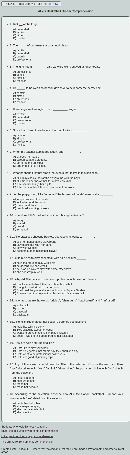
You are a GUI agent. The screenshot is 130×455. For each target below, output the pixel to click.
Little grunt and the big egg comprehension (27, 436)
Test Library (26, 3)
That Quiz (22, 449)
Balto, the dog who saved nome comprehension (30, 430)
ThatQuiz (9, 3)
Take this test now (47, 3)
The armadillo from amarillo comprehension (27, 441)
